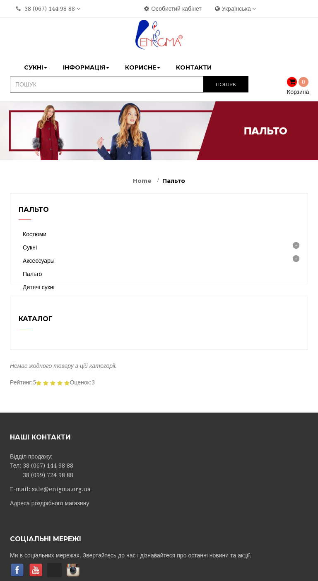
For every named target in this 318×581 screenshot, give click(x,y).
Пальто (32, 274)
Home (142, 181)
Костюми (34, 234)
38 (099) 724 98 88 (48, 495)
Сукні (30, 247)
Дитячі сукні (39, 287)
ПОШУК (226, 84)
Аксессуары (39, 260)
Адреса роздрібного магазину (49, 523)
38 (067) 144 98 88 (49, 8)
